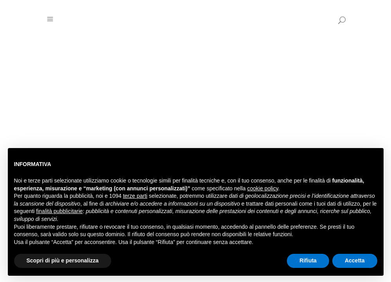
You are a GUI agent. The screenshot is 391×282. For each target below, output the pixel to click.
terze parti (135, 196)
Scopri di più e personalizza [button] (63, 260)
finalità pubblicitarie (59, 211)
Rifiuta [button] (308, 260)
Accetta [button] (355, 260)
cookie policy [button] (262, 188)
